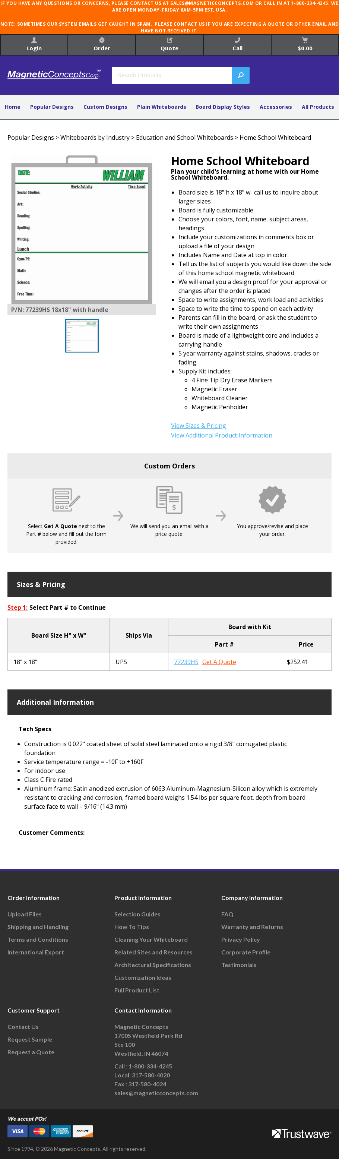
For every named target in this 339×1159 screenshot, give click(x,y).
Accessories (276, 106)
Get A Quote (219, 662)
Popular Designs (52, 106)
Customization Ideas (142, 977)
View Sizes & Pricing (198, 426)
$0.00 (305, 44)
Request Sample (29, 1039)
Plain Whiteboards (161, 106)
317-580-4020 (151, 1075)
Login (34, 44)
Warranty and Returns (252, 926)
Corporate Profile (245, 952)
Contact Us (23, 1026)
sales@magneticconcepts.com (156, 1092)
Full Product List (136, 990)
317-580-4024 (147, 1083)
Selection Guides (137, 914)
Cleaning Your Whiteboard (151, 939)
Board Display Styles (223, 106)
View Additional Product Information (221, 435)
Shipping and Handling (38, 926)
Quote (169, 44)
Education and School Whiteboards (184, 137)
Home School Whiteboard (275, 137)
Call (237, 44)
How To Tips (131, 926)
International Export (35, 952)
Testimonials (239, 964)
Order (102, 44)
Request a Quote (30, 1051)
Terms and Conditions (37, 939)
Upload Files (24, 914)
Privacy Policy (240, 939)
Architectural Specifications (152, 964)
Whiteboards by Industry (95, 137)
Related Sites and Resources (153, 952)
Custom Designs (105, 106)
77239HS (186, 662)
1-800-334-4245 (150, 1066)
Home (12, 106)
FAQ (227, 914)
